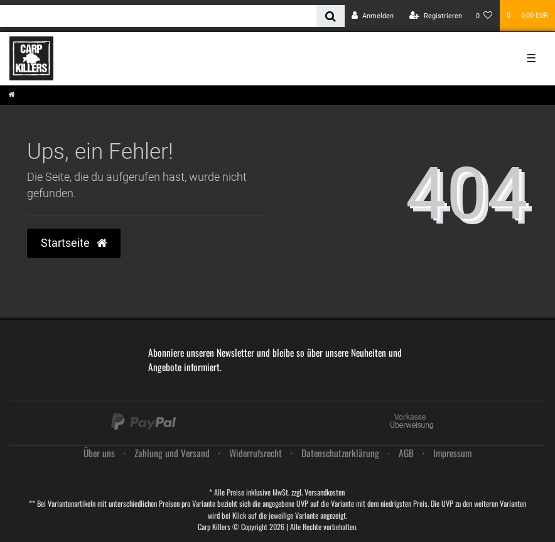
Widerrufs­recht (255, 453)
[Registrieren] (435, 16)
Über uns (99, 453)
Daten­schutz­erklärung (340, 453)
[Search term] (158, 16)
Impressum (452, 453)
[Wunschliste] (484, 16)
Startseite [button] (74, 243)
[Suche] (330, 16)
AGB (406, 453)
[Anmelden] (373, 16)
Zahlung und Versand (172, 453)
